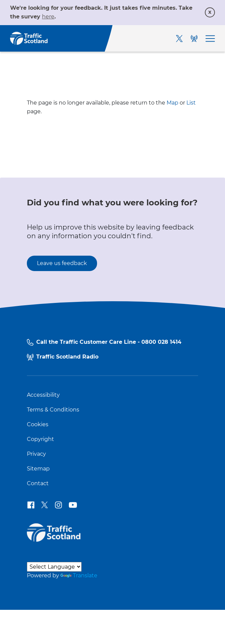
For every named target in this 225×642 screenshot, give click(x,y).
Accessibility (43, 395)
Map (172, 103)
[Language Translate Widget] (54, 567)
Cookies (37, 424)
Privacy (36, 454)
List (191, 103)
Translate (78, 575)
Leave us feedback (62, 263)
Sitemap (38, 468)
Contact (38, 483)
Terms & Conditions (53, 409)
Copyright (40, 439)
